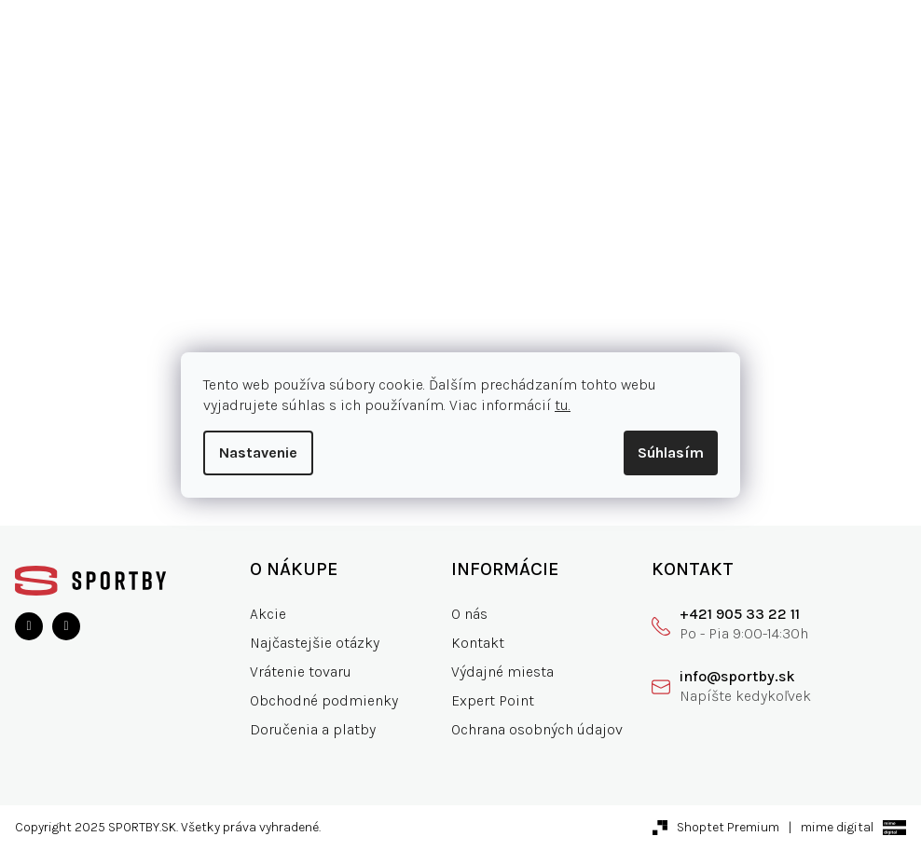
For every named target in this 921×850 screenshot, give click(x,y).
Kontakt (477, 642)
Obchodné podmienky (324, 700)
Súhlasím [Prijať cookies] (671, 452)
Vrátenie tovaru (300, 671)
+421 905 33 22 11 (740, 614)
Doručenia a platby (313, 729)
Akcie (268, 614)
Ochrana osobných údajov (537, 729)
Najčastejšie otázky (314, 642)
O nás (469, 614)
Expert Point (492, 700)
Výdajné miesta (502, 671)
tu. (562, 405)
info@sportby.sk (737, 676)
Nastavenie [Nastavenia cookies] (258, 452)
